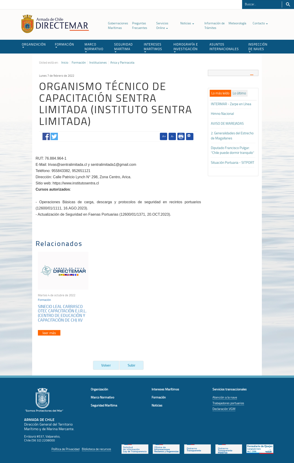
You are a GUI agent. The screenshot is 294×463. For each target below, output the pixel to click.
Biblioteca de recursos (96, 449)
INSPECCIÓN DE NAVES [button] (257, 47)
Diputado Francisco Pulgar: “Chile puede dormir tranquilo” (232, 150)
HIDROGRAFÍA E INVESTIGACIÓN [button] (185, 47)
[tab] (233, 73)
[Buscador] (262, 4)
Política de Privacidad (65, 449)
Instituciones (98, 62)
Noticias (187, 23)
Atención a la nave (224, 397)
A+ (164, 136)
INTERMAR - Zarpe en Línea (231, 104)
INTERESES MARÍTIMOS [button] (153, 47)
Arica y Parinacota (122, 62)
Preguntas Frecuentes (139, 25)
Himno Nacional (222, 113)
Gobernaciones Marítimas (118, 25)
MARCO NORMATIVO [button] (94, 47)
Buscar (288, 4)
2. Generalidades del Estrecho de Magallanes (232, 135)
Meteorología (237, 23)
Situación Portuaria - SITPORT (232, 162)
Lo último (239, 93)
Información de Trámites (214, 25)
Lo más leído (220, 93)
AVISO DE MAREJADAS (227, 123)
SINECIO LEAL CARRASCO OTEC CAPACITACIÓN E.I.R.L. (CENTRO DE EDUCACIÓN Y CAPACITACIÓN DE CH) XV (62, 313)
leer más (49, 332)
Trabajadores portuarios (228, 403)
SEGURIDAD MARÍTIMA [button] (123, 47)
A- (172, 136)
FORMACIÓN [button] (64, 45)
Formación (79, 62)
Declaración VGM (223, 409)
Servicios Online (162, 25)
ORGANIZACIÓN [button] (34, 45)
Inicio (64, 62)
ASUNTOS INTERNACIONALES (224, 46)
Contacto (260, 23)
